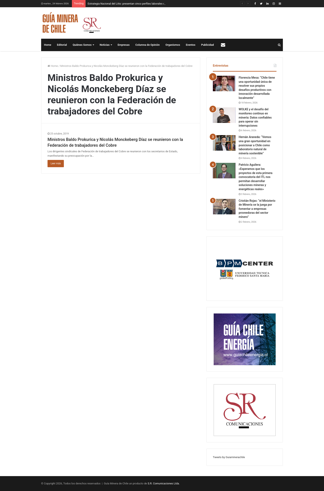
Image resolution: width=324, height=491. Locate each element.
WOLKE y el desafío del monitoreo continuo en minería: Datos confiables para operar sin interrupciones (255, 117)
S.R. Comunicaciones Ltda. (164, 483)
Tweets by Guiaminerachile (229, 457)
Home (47, 44)
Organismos (173, 44)
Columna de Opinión (147, 44)
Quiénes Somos (82, 44)
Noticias (105, 44)
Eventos (190, 44)
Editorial (62, 44)
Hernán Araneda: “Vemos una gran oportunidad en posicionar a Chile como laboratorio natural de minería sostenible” (255, 145)
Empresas (124, 44)
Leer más (56, 163)
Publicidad (207, 44)
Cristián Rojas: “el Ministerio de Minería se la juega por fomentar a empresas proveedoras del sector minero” (257, 208)
